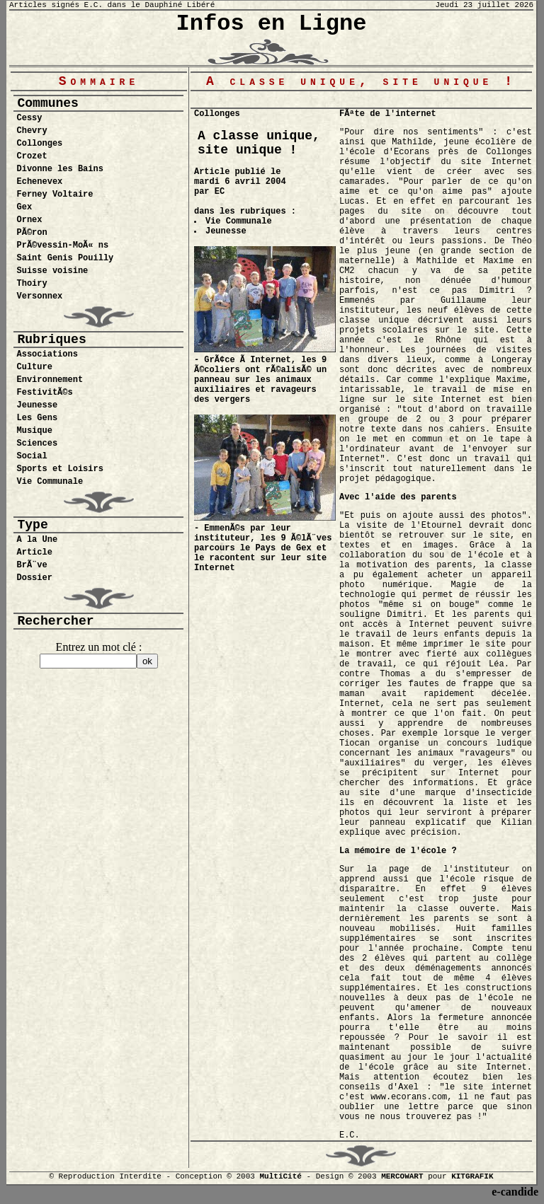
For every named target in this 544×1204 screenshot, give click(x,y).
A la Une (36, 540)
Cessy (29, 118)
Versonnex (39, 296)
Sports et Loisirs (59, 469)
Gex (24, 207)
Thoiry (31, 284)
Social (31, 456)
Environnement (49, 380)
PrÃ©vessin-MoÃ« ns (62, 245)
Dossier (34, 578)
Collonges (39, 144)
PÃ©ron (31, 233)
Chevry (31, 131)
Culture (34, 367)
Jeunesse (36, 405)
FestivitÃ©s (44, 393)
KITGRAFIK (472, 1176)
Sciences (36, 443)
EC (220, 192)
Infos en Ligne (271, 24)
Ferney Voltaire (54, 194)
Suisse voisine (52, 271)
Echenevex (39, 182)
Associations (46, 354)
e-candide (515, 1192)
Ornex (29, 220)
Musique (34, 431)
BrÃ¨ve (31, 565)
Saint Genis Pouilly (64, 258)
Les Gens (36, 418)
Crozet (31, 156)
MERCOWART (402, 1176)
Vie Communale (49, 482)
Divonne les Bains (59, 169)
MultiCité (280, 1176)
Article (34, 552)
